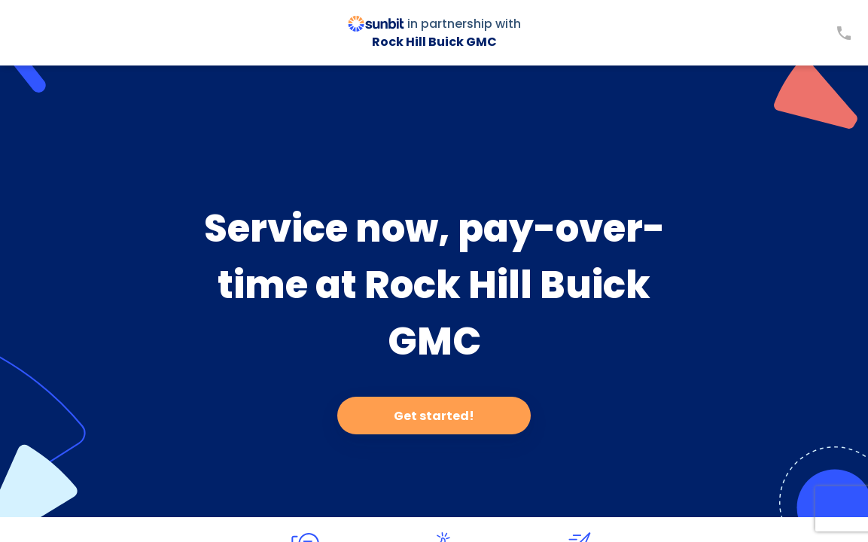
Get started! (434, 416)
